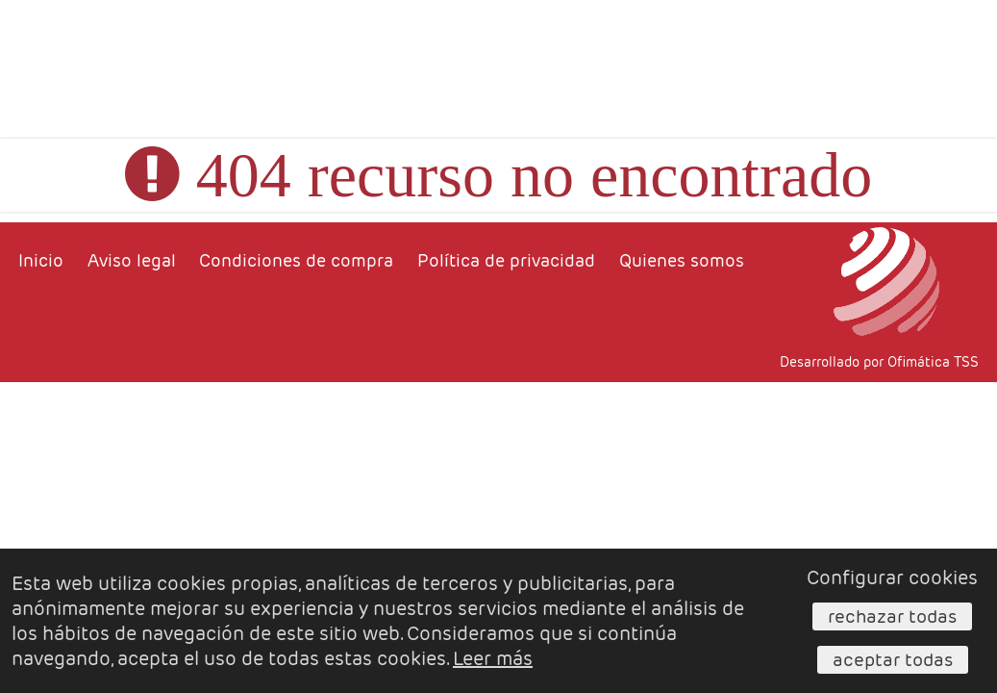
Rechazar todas (892, 616)
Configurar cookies (892, 577)
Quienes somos (681, 260)
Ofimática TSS (933, 362)
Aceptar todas (893, 659)
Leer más (493, 658)
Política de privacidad (506, 260)
